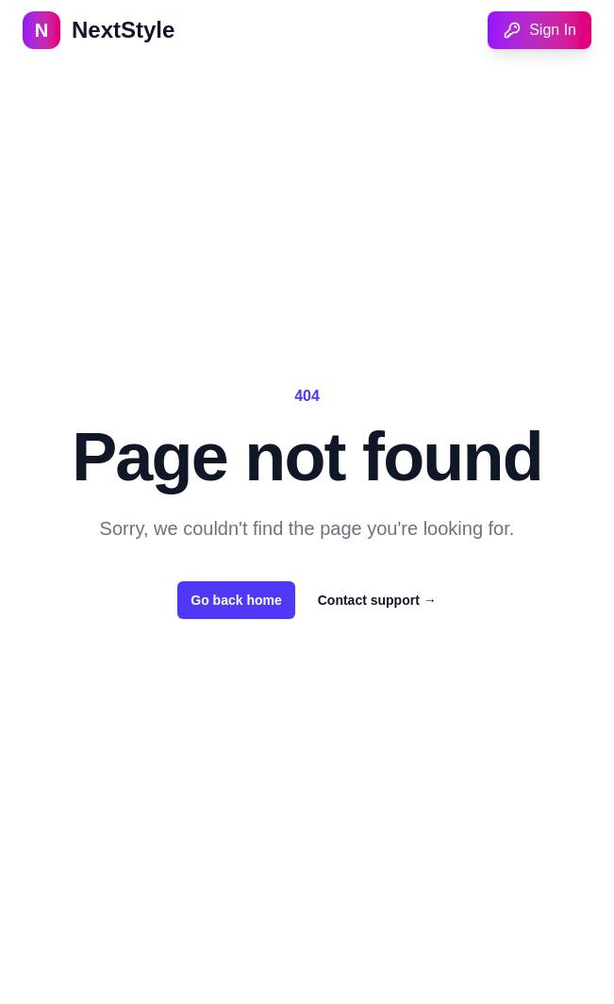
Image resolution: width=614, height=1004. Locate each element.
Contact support (377, 600)
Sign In (539, 30)
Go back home (236, 600)
